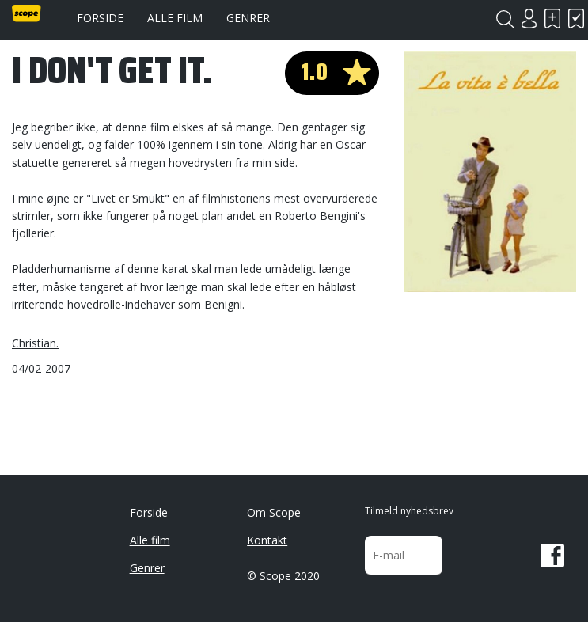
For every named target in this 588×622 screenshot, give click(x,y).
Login (529, 18)
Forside (100, 17)
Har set (576, 18)
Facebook (552, 555)
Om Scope (274, 512)
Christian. (35, 343)
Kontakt (267, 540)
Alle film (175, 17)
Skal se (552, 18)
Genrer (248, 17)
